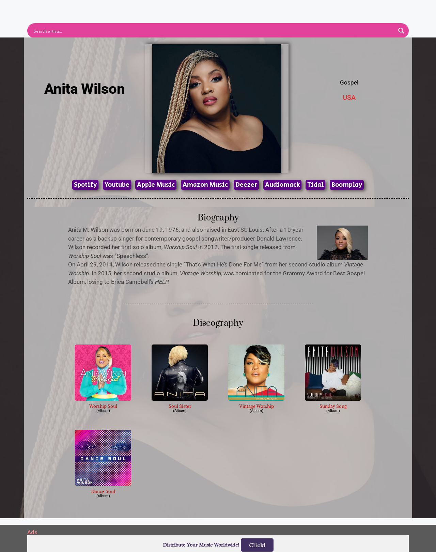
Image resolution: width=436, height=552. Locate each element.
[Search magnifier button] (401, 30)
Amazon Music (205, 184)
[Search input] (213, 31)
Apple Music (156, 184)
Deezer (246, 184)
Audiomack (282, 184)
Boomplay (346, 184)
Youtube (117, 184)
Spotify (85, 184)
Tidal (315, 184)
